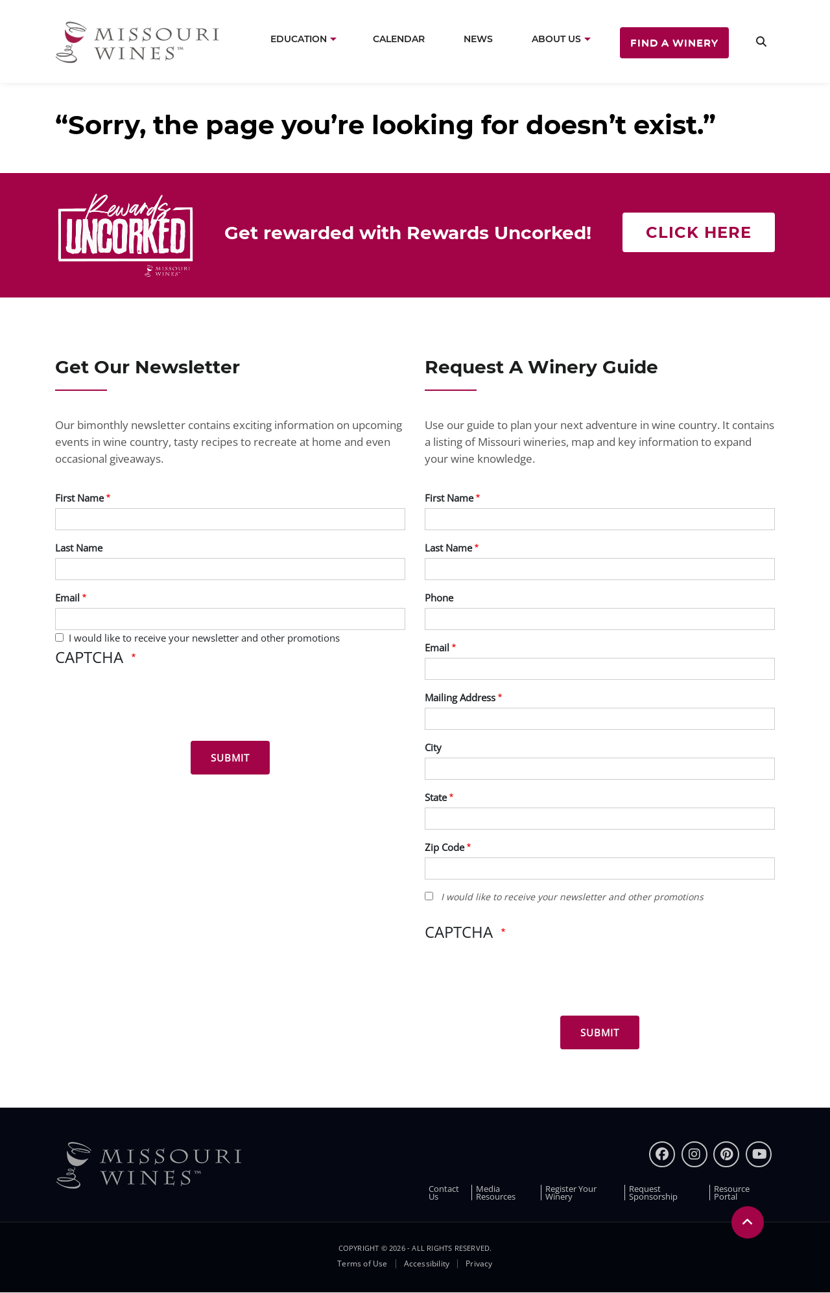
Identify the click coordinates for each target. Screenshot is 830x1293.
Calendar (399, 39)
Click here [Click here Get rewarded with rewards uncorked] (699, 232)
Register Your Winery (571, 1192)
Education (298, 39)
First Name (79, 497)
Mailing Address (460, 697)
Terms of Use (362, 1263)
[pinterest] (726, 1154)
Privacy (479, 1263)
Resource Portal (732, 1192)
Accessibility (427, 1263)
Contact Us (444, 1192)
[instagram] (694, 1154)
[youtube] (759, 1154)
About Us (556, 39)
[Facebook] (662, 1154)
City (433, 747)
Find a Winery (674, 42)
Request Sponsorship (653, 1192)
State (436, 797)
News (478, 39)
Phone (439, 597)
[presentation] (153, 706)
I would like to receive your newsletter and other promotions (204, 637)
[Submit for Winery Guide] (599, 1032)
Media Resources (496, 1192)
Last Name (78, 547)
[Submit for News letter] (230, 758)
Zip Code (444, 847)
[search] (761, 41)
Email (67, 597)
